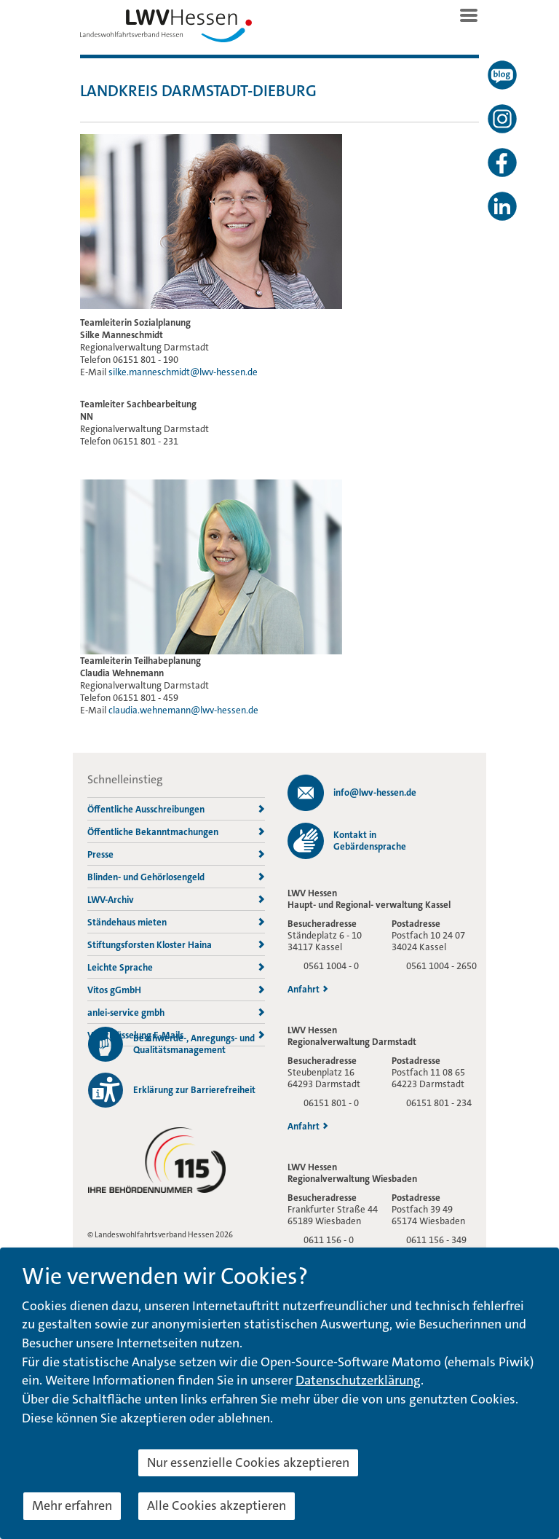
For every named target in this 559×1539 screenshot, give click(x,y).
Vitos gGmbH (176, 989)
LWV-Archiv (176, 899)
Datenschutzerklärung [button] (358, 1380)
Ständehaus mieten (176, 922)
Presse (176, 854)
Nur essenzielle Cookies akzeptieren (248, 1462)
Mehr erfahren (72, 1505)
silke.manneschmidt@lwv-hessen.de (183, 372)
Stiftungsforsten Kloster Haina (176, 944)
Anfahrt (308, 989)
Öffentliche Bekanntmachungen (176, 831)
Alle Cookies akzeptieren (216, 1505)
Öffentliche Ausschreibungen (176, 809)
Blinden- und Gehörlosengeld (176, 877)
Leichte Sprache (176, 967)
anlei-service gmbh (176, 1012)
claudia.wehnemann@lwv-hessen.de (183, 710)
